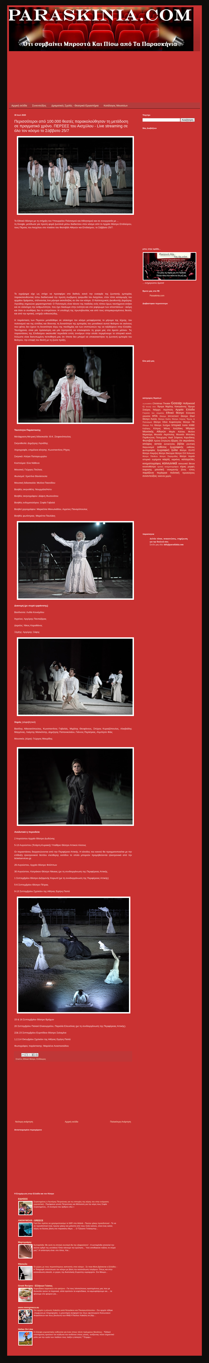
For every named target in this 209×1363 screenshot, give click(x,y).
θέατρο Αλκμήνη (150, 453)
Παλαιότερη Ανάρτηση (120, 1121)
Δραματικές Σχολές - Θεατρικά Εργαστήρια (75, 105)
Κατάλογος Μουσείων (116, 105)
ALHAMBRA (147, 404)
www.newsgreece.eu (28, 1307)
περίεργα (162, 472)
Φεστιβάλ (148, 440)
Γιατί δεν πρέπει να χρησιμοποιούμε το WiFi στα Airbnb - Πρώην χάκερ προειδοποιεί (72, 1223)
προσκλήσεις (188, 473)
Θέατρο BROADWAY (169, 416)
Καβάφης (146, 428)
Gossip (176, 403)
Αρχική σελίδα (19, 105)
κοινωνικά (169, 463)
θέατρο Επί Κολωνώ (185, 453)
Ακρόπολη (168, 410)
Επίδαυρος (41, 1059)
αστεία (158, 443)
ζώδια (174, 450)
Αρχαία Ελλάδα (185, 409)
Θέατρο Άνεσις (150, 419)
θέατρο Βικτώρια (167, 453)
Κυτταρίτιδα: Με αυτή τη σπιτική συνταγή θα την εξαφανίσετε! (61, 1245)
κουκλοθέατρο (149, 466)
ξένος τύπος (188, 469)
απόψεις (147, 443)
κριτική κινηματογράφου (168, 467)
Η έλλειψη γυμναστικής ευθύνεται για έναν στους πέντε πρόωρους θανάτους (68, 1332)
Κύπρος (157, 428)
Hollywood (189, 403)
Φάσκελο (22, 1264)
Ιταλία (185, 425)
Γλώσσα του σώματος (153, 413)
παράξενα (148, 472)
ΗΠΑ (155, 416)
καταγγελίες (188, 459)
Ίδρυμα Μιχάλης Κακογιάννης (171, 406)
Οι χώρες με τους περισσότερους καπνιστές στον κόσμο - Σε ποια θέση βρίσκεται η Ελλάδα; (75, 1267)
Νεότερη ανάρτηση (24, 1121)
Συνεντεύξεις (39, 105)
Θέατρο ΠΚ (189, 422)
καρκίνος (176, 459)
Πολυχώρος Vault (164, 437)
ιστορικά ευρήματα (152, 459)
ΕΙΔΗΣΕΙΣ (23, 1199)
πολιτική (174, 472)
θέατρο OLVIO (187, 450)
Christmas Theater (161, 403)
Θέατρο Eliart (188, 416)
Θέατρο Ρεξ (148, 425)
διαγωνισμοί (148, 447)
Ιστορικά (176, 425)
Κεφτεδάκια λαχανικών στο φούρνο (50, 1288)
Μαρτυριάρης (25, 1242)
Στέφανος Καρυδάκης (184, 437)
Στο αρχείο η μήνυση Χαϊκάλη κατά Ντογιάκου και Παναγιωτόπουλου (65, 1310)
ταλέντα (161, 476)
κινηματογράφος (152, 463)
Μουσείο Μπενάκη (185, 434)
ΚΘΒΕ (192, 425)
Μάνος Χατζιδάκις (173, 428)
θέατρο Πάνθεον (150, 456)
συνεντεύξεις (150, 475)
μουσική (159, 469)
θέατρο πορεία (187, 456)
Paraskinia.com (157, 295)
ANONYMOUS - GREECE (30, 1220)
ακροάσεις (189, 440)
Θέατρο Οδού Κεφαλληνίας (167, 422)
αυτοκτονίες (169, 444)
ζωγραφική (163, 450)
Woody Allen (151, 407)
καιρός (166, 459)
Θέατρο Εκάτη (164, 419)
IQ (144, 406)
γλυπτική (190, 444)
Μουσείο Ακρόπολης (164, 434)
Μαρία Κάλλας (177, 431)
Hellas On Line (25, 1329)
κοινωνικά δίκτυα (186, 463)
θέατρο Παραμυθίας (169, 456)
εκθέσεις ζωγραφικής (170, 447)
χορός (168, 476)
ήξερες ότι (176, 440)
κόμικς (183, 466)
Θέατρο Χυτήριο (162, 425)
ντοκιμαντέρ (172, 469)
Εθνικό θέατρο (29, 1059)
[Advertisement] (79, 59)
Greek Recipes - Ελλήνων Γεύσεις (35, 1286)
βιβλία (180, 443)
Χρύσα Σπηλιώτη (162, 441)
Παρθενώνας (149, 437)
